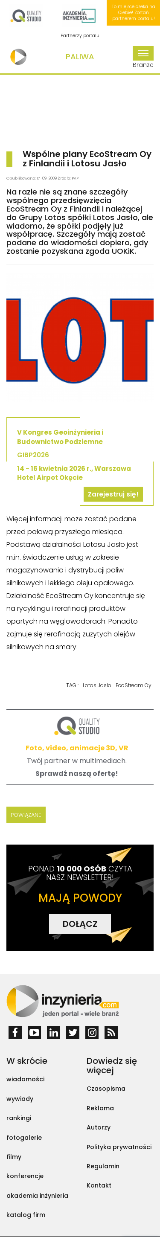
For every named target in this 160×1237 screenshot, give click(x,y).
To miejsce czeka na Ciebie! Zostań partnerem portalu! (133, 12)
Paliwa (80, 56)
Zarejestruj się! (113, 494)
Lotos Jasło (97, 685)
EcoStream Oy (133, 685)
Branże (143, 57)
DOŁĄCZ (80, 924)
